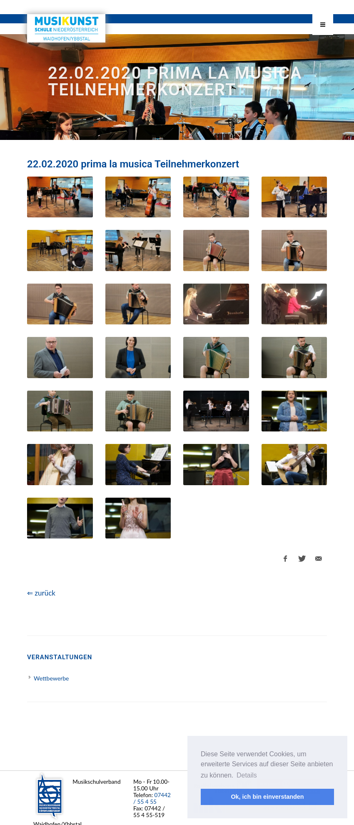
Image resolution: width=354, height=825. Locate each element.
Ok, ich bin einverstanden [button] (267, 796)
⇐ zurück (41, 592)
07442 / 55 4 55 (152, 798)
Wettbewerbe (51, 678)
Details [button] (247, 775)
